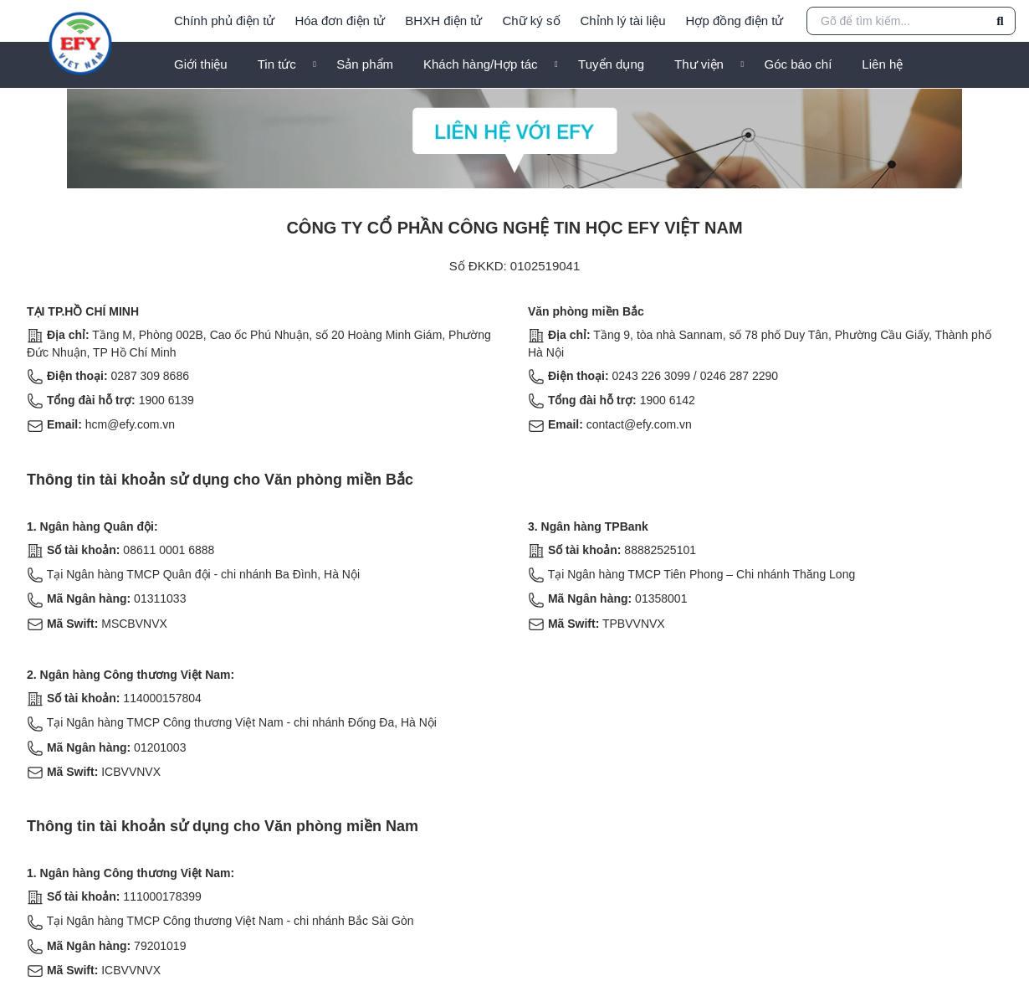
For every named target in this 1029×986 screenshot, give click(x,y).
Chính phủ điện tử (224, 20)
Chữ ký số (532, 20)
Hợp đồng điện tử (735, 20)
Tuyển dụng (611, 64)
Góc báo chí (798, 64)
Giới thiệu (201, 64)
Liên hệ (882, 64)
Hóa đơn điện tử (339, 20)
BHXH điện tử (443, 20)
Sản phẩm (364, 64)
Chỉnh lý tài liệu (623, 20)
